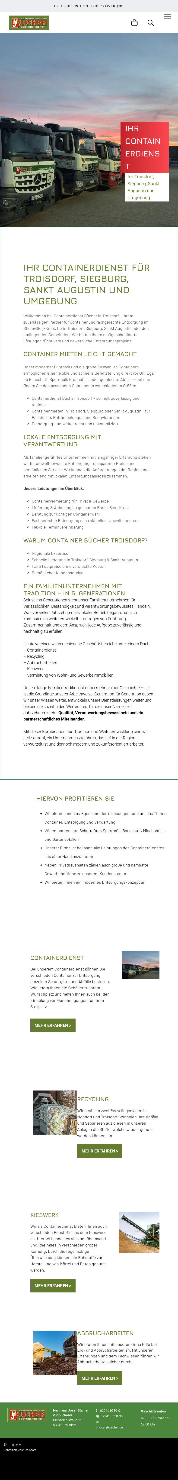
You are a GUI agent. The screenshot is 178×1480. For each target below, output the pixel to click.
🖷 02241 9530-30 (109, 1416)
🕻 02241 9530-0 (108, 1410)
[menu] (168, 16)
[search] (150, 23)
